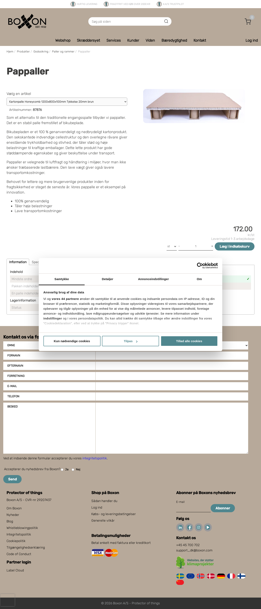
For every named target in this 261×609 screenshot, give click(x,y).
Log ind (96, 507)
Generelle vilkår (103, 520)
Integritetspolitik (19, 534)
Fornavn (13, 355)
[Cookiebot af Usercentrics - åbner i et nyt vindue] (200, 266)
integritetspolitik (94, 458)
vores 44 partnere (65, 299)
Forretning (15, 376)
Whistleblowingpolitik (22, 528)
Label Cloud (15, 570)
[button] (247, 21)
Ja (65, 469)
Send (12, 479)
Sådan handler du (104, 501)
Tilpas (130, 341)
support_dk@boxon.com (194, 550)
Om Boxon (14, 508)
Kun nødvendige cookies (72, 341)
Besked (12, 406)
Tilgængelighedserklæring (26, 547)
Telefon (13, 396)
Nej (76, 469)
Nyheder (13, 515)
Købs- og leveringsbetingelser (113, 514)
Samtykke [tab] (61, 279)
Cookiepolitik (16, 541)
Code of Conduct (19, 554)
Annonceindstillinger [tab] (153, 279)
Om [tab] (199, 279)
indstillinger (52, 318)
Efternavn (15, 365)
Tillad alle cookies (189, 341)
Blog (10, 521)
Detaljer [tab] (107, 279)
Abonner (223, 508)
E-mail (12, 386)
